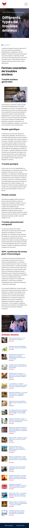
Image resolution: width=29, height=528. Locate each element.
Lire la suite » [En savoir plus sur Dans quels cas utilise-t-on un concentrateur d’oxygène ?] (11, 341)
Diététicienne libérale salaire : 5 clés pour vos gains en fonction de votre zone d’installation (18, 420)
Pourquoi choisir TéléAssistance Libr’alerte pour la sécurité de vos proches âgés (18, 366)
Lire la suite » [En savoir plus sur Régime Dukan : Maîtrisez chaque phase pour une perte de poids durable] (11, 442)
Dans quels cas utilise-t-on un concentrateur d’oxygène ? (17, 338)
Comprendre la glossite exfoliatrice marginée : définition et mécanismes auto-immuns (18, 486)
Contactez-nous (20, 525)
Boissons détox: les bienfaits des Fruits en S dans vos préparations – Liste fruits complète (18, 503)
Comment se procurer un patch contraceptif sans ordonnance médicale (17, 468)
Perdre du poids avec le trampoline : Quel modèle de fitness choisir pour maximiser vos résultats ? (17, 448)
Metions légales (9, 525)
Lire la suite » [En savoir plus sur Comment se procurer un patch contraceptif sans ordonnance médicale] (11, 471)
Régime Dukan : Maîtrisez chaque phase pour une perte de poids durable (18, 439)
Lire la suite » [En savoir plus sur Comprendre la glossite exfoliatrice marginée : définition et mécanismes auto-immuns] (11, 488)
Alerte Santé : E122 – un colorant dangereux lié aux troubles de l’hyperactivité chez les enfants (18, 494)
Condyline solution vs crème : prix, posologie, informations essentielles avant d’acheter (17, 512)
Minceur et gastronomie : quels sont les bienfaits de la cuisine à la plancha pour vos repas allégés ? (18, 459)
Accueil (4, 12)
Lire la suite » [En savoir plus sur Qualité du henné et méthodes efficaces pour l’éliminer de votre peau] (11, 405)
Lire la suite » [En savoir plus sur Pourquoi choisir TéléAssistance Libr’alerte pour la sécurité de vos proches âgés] (11, 369)
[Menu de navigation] (26, 4)
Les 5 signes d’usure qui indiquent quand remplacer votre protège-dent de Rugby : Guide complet (18, 411)
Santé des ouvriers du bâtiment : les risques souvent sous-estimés (18, 347)
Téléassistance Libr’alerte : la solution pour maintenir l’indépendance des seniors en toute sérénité (17, 357)
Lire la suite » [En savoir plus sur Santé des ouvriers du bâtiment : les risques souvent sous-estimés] (11, 349)
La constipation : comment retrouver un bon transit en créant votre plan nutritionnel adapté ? (18, 385)
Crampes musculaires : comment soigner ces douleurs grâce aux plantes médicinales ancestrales (18, 477)
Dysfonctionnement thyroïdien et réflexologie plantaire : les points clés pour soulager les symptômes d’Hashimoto (18, 429)
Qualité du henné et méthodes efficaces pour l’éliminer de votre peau (18, 402)
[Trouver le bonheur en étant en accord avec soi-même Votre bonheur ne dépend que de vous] (4, 4)
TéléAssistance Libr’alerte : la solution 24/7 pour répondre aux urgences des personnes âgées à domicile (17, 375)
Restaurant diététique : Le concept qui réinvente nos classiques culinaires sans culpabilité (18, 394)
